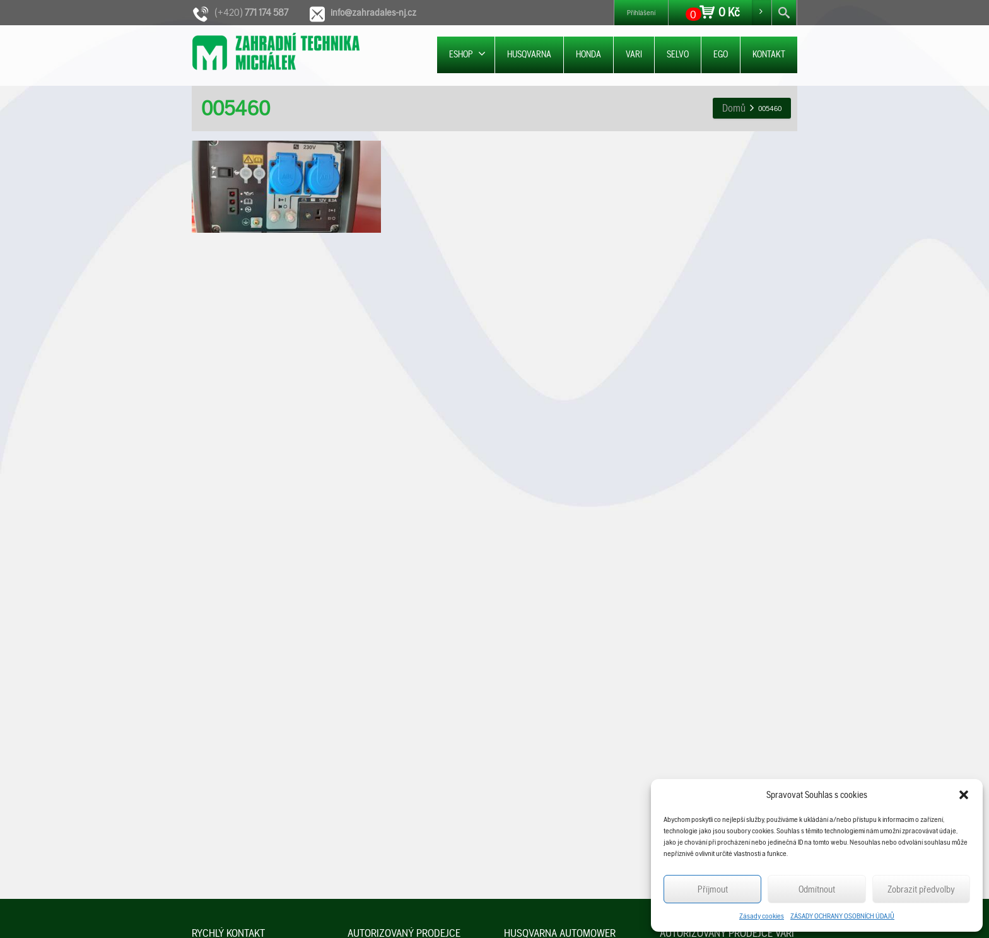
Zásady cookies (761, 916)
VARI (634, 54)
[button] (963, 795)
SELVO (678, 54)
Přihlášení (641, 12)
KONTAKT (768, 54)
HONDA (588, 54)
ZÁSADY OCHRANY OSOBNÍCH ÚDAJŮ (842, 916)
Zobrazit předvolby (921, 889)
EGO (720, 54)
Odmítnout (817, 889)
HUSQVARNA (529, 54)
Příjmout (713, 889)
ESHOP (467, 54)
